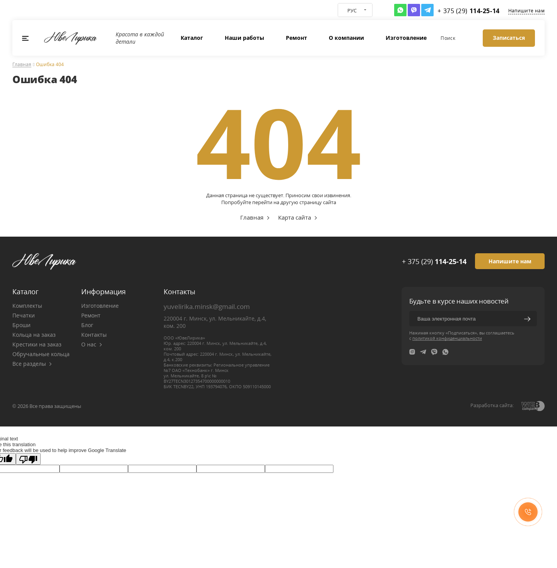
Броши (21, 325)
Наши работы (244, 37)
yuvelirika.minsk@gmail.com (207, 306)
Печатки (23, 315)
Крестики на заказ (37, 344)
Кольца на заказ (34, 334)
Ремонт (296, 37)
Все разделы (32, 363)
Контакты (94, 334)
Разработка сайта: (492, 405)
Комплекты (27, 305)
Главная (21, 64)
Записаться (509, 37)
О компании (346, 37)
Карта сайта (294, 217)
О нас (91, 344)
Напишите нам (526, 10)
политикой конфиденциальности (447, 338)
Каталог (192, 37)
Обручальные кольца (41, 354)
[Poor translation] (28, 459)
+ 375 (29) (434, 261)
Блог (87, 325)
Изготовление (406, 37)
